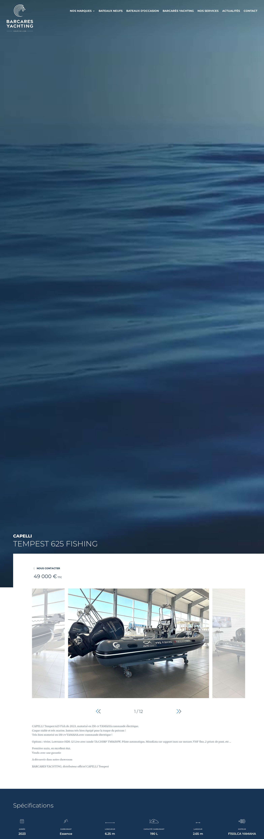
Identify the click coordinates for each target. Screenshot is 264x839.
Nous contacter (48, 568)
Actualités (231, 10)
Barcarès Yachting (178, 10)
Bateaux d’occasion (142, 10)
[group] (138, 652)
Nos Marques (81, 10)
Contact (250, 10)
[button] (179, 711)
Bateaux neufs (111, 10)
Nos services (208, 10)
